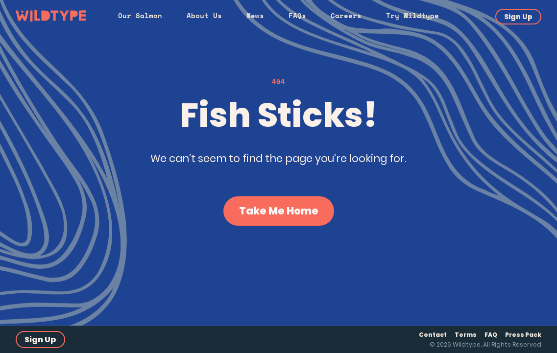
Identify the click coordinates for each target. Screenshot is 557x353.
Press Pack (523, 334)
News (255, 15)
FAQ (490, 334)
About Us (204, 15)
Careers (346, 15)
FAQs (297, 15)
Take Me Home (278, 211)
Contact (433, 334)
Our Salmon (140, 15)
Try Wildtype (412, 15)
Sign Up (518, 17)
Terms (466, 334)
